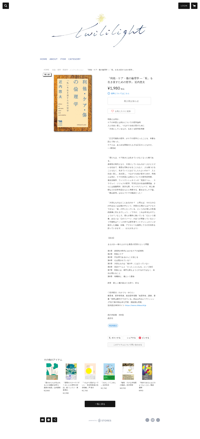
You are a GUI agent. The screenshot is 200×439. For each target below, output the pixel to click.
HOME (43, 59)
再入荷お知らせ (131, 101)
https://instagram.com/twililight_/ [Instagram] (153, 420)
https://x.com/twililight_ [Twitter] (147, 420)
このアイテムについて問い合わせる (127, 345)
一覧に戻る (100, 404)
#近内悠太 (113, 326)
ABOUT (54, 59)
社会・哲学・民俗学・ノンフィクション (68, 70)
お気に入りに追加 (123, 111)
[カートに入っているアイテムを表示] (194, 6)
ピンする (145, 338)
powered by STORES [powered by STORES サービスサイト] (100, 420)
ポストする (116, 338)
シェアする (131, 338)
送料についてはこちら (120, 93)
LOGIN (184, 6)
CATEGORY (74, 59)
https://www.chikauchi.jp (135, 305)
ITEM (63, 59)
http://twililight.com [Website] (158, 420)
